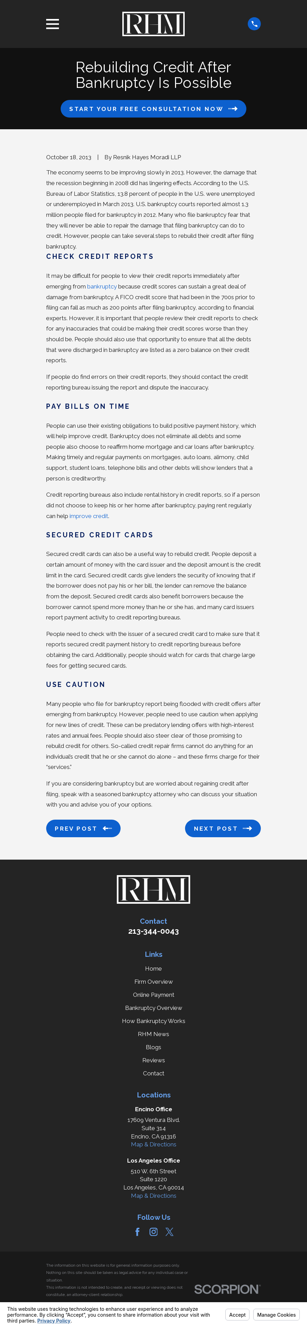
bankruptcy (102, 286)
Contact (153, 1073)
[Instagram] (154, 1232)
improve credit (89, 516)
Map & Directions (153, 1144)
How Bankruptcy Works (153, 1020)
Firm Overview (153, 981)
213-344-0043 (153, 930)
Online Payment (153, 994)
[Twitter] (169, 1232)
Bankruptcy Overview (153, 1007)
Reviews (153, 1060)
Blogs (153, 1047)
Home (153, 968)
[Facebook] (137, 1232)
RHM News (153, 1034)
